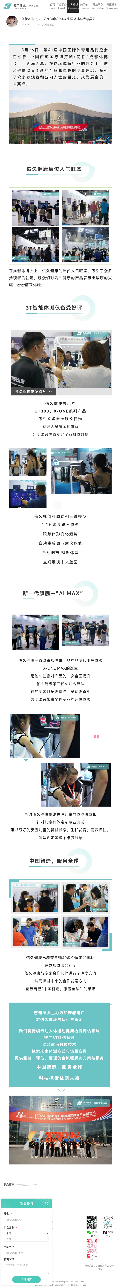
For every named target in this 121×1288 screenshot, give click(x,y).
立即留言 (26, 1279)
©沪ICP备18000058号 (74, 1281)
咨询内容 (9, 1259)
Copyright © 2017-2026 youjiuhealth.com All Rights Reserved (60, 1285)
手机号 (9, 1247)
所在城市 (10, 1228)
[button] (61, 6)
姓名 (8, 1214)
